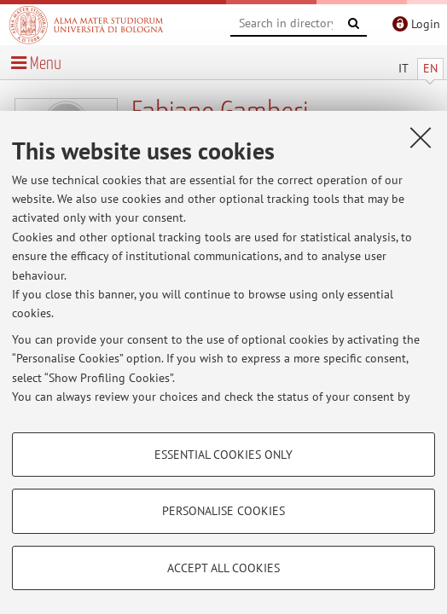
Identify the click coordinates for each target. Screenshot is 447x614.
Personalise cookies (223, 510)
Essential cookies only (223, 454)
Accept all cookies (223, 568)
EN (430, 68)
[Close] (420, 137)
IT (403, 68)
